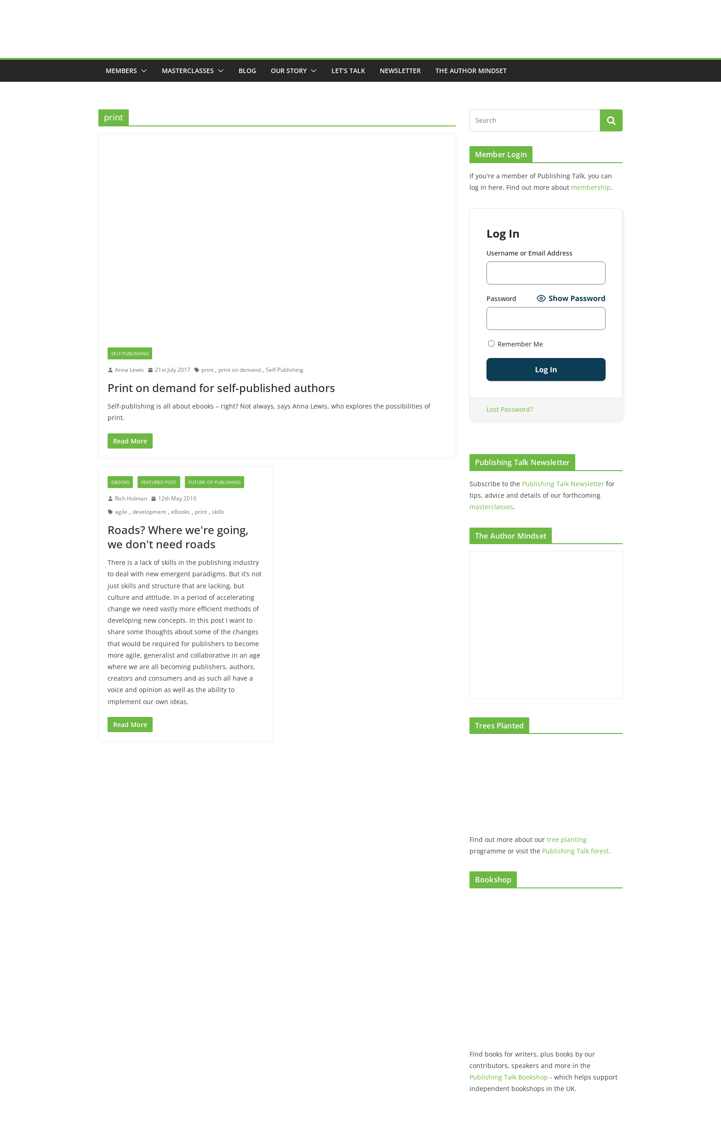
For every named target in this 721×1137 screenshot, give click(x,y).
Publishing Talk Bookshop (508, 1077)
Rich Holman (131, 498)
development (149, 512)
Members (121, 70)
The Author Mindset (471, 70)
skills (218, 512)
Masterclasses (188, 70)
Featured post (159, 482)
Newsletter (400, 70)
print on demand (239, 370)
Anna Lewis (129, 370)
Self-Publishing (130, 353)
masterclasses (491, 506)
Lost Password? (509, 409)
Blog (247, 70)
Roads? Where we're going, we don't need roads (178, 536)
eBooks (120, 482)
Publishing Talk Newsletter (563, 483)
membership (591, 187)
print (207, 370)
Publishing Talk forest (575, 851)
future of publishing (214, 482)
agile (121, 512)
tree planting (567, 839)
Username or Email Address (529, 253)
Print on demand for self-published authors (221, 387)
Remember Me (515, 344)
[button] (142, 70)
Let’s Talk (348, 70)
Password (501, 298)
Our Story (289, 70)
